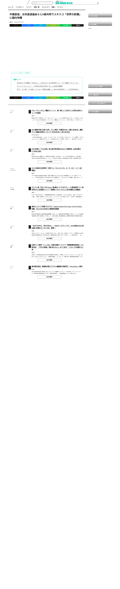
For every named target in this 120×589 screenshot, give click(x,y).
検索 (51, 3)
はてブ (40, 25)
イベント (29, 7)
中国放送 (27, 73)
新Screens (90, 28)
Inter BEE (64, 3)
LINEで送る (65, 25)
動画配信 (70, 3)
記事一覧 (36, 7)
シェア (28, 25)
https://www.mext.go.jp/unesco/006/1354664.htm (27, 353)
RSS (110, 3)
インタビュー (20, 7)
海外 (21, 73)
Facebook (106, 3)
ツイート (16, 25)
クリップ (53, 25)
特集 (53, 7)
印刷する (78, 25)
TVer (58, 3)
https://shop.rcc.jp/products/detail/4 (45, 292)
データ (59, 7)
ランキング (45, 7)
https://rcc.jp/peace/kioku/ (39, 290)
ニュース (10, 7)
